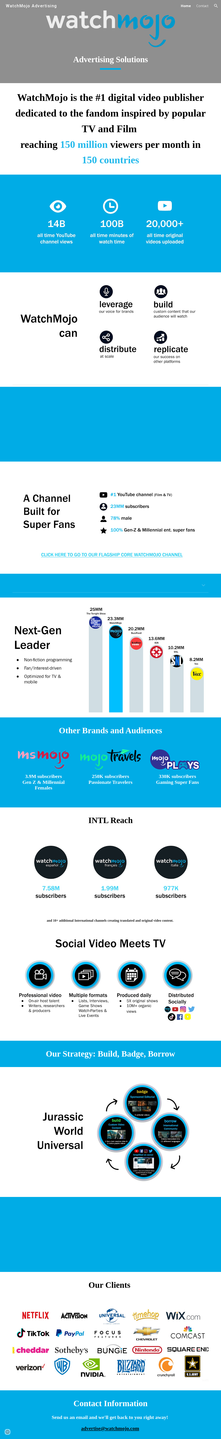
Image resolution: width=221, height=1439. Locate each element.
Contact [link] (202, 6)
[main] (110, 60)
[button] (216, 6)
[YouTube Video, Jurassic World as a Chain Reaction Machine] (110, 1234)
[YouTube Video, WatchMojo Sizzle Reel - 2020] (110, 424)
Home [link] (186, 6)
